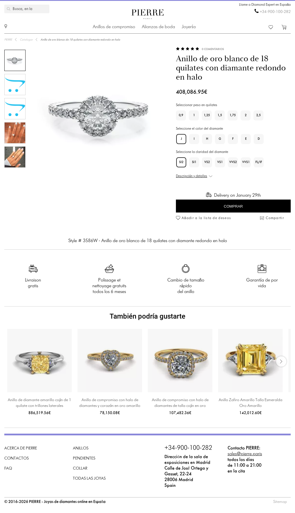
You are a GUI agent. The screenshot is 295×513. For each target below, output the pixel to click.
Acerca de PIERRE (20, 448)
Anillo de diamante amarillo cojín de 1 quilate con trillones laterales (39, 403)
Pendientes (84, 458)
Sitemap (280, 502)
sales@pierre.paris (245, 454)
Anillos (80, 448)
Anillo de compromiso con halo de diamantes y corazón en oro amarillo (109, 403)
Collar (80, 468)
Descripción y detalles (191, 176)
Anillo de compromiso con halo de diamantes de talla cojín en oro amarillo (180, 403)
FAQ (8, 468)
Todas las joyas (89, 479)
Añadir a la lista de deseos (206, 218)
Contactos (16, 458)
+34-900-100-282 (275, 12)
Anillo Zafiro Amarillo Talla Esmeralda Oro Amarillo (250, 403)
